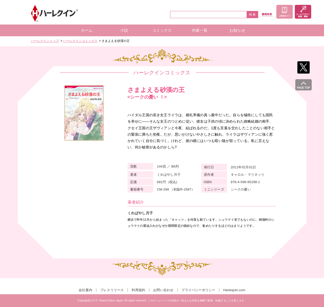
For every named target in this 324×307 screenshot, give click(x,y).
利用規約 (138, 290)
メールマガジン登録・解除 (303, 12)
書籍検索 (267, 14)
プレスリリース (112, 290)
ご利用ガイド (284, 12)
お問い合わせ (163, 290)
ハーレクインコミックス (80, 41)
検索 (252, 14)
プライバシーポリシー (198, 290)
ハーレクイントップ (45, 41)
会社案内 (85, 290)
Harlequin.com (234, 290)
